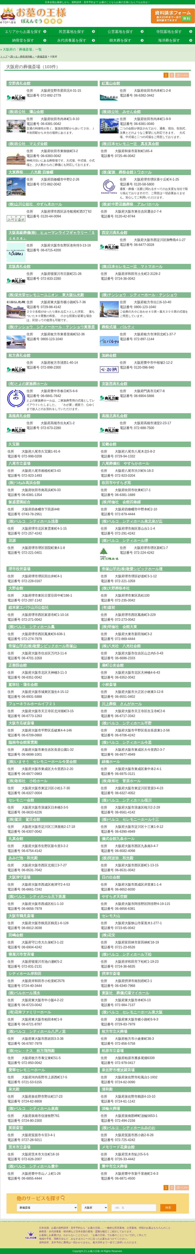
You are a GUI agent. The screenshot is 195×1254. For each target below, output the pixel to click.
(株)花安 (108, 935)
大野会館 (16, 588)
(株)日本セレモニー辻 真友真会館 (130, 144)
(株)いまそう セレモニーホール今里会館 (43, 762)
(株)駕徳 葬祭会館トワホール (127, 172)
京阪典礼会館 (19, 267)
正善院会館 (18, 665)
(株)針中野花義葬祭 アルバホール (130, 204)
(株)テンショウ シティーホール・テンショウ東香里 (52, 327)
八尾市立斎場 (19, 463)
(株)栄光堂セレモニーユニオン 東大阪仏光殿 (46, 295)
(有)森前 (108, 607)
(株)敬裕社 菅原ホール (121, 781)
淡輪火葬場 (111, 1109)
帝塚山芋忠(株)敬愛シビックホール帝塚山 (43, 646)
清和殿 (107, 1089)
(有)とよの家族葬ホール (28, 384)
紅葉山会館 (111, 83)
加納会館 (109, 355)
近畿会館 (109, 444)
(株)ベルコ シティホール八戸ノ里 (37, 1031)
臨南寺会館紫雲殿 (23, 742)
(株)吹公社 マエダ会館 (28, 144)
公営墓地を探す (120, 32)
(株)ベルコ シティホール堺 (125, 541)
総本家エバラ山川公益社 (29, 607)
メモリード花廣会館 (118, 1147)
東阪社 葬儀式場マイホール (125, 993)
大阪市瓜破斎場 (21, 723)
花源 (12, 541)
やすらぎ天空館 (114, 897)
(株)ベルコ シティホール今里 (127, 742)
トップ (4, 56)
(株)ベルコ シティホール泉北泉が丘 (132, 521)
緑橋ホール (111, 762)
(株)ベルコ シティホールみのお (128, 1128)
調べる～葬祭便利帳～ (22, 56)
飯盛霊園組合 (19, 502)
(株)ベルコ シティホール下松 (127, 954)
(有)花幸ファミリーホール (30, 1012)
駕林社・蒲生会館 (23, 685)
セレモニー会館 (21, 800)
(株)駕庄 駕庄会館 (24, 819)
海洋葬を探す (169, 40)
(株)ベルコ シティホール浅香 (33, 521)
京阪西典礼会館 (114, 384)
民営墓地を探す (72, 32)
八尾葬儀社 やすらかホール (125, 463)
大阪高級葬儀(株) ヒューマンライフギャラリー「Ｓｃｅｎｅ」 (52, 235)
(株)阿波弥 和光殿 (117, 858)
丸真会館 (16, 839)
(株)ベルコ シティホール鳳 (32, 627)
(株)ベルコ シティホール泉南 (33, 1109)
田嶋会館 (16, 935)
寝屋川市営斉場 (21, 954)
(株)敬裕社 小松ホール (28, 781)
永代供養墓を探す (71, 40)
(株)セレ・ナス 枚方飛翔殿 (32, 1051)
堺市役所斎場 (19, 569)
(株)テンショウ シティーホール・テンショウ (139, 295)
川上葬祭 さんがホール (122, 704)
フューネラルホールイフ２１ (32, 704)
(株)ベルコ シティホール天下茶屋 (37, 897)
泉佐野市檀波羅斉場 (118, 1070)
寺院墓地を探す (169, 32)
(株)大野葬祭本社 (116, 588)
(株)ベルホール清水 (24, 993)
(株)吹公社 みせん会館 (121, 112)
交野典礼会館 (19, 83)
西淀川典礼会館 (114, 233)
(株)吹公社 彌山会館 (26, 112)
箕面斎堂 (16, 1128)
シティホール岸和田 (25, 974)
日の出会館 (111, 877)
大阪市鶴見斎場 (21, 916)
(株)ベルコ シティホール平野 (127, 723)
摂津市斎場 (111, 974)
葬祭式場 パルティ (118, 327)
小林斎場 (109, 685)
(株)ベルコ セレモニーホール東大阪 (132, 1012)
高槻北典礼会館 (114, 416)
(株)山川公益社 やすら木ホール (35, 204)
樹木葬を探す (120, 40)
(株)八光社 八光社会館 (121, 646)
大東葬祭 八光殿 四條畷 (31, 172)
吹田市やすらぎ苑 (116, 483)
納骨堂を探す (23, 40)
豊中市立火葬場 (114, 1166)
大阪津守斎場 (19, 877)
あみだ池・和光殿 (23, 858)
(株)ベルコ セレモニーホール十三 (130, 819)
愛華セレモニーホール (27, 1070)
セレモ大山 (111, 916)
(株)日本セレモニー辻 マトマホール (132, 267)
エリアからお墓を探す (23, 32)
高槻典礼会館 (19, 416)
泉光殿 (14, 1089)
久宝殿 (14, 444)
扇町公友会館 (113, 665)
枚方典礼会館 (19, 355)
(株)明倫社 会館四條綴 (121, 502)
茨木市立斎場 (19, 1147)
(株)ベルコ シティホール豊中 (33, 1166)
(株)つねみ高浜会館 (24, 483)
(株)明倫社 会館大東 (119, 627)
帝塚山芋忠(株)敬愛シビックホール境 (132, 569)
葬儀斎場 (42, 56)
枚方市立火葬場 (114, 1031)
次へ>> (182, 75)
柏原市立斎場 (113, 1051)
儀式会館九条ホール (118, 839)
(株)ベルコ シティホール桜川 (127, 800)
